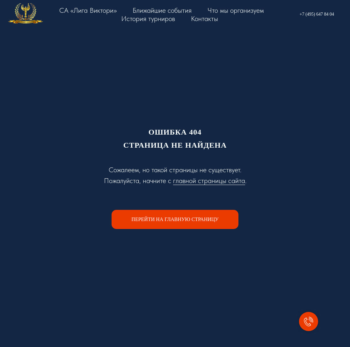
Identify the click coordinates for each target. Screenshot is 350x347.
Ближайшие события (162, 10)
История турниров (148, 18)
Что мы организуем (236, 10)
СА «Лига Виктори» (88, 10)
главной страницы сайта (209, 180)
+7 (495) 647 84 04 (317, 14)
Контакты (204, 18)
